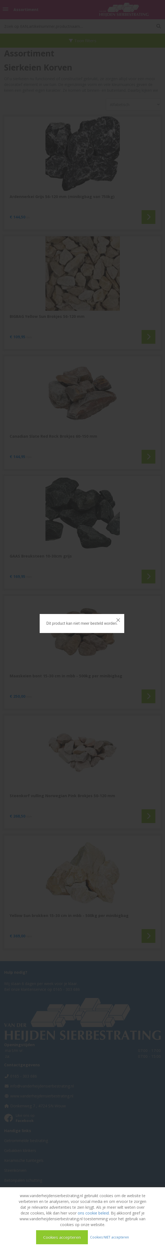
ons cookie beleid (93, 1213)
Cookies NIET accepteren (109, 1237)
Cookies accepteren (62, 1237)
